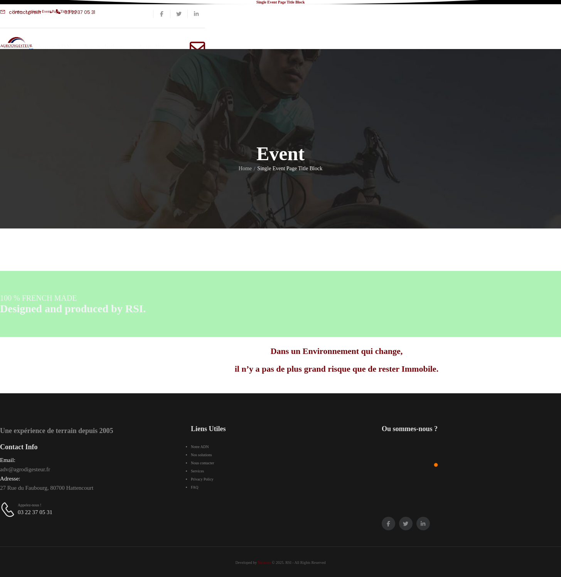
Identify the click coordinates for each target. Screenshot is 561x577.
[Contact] (9, 509)
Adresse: (10, 478)
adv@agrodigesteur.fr (25, 469)
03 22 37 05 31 (35, 512)
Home (17, 11)
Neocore (264, 562)
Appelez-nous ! (29, 505)
